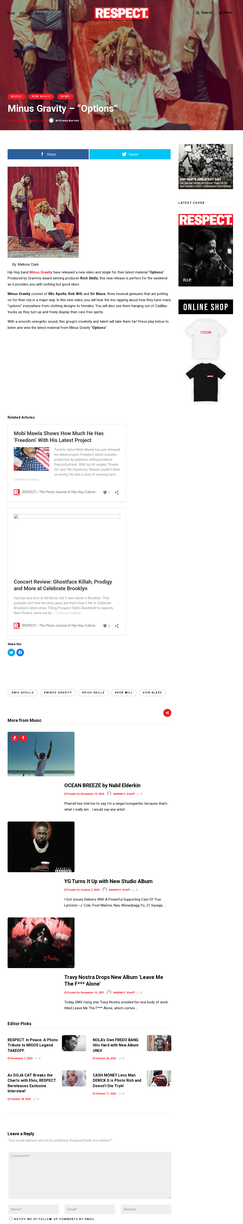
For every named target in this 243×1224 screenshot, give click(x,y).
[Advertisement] (89, 667)
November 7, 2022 (20, 911)
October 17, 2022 (104, 946)
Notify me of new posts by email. (45, 1085)
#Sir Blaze (152, 692)
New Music (41, 96)
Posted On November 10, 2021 (84, 845)
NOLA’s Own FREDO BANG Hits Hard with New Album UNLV (116, 898)
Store (39, 13)
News (65, 96)
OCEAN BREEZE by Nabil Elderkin (102, 737)
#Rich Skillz (93, 692)
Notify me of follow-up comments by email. (55, 1072)
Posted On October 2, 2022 (82, 790)
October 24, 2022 (104, 911)
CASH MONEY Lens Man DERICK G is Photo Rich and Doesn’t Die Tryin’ (117, 933)
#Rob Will (124, 692)
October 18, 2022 (19, 952)
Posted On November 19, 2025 (84, 745)
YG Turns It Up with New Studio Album (108, 781)
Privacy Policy (43, 1190)
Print (11, 13)
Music (16, 96)
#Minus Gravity (58, 692)
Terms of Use (18, 1190)
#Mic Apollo (23, 692)
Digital (25, 13)
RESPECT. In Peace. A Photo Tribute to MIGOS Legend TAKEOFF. (33, 898)
